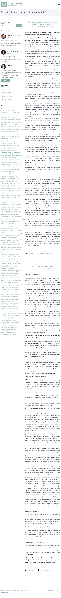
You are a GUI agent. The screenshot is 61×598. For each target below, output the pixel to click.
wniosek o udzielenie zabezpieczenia (10, 273)
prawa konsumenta (12, 181)
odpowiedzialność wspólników (8, 221)
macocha (3, 183)
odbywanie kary (14, 287)
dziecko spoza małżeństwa (14, 232)
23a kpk (14, 244)
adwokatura (11, 110)
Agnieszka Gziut (40, 268)
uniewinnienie (17, 114)
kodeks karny (4, 115)
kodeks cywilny (12, 311)
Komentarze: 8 (31, 253)
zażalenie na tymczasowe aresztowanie (11, 308)
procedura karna (12, 279)
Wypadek (3, 124)
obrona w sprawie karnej (15, 115)
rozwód (13, 122)
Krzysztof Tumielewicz (13, 35)
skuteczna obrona (14, 169)
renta (9, 306)
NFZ (16, 180)
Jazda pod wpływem (14, 298)
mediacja (19, 239)
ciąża (2, 131)
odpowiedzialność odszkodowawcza (10, 162)
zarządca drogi (10, 268)
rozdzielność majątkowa (7, 152)
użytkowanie (8, 258)
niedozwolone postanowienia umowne (10, 167)
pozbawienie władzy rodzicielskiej (12, 252)
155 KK (7, 287)
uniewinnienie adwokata (7, 135)
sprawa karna (9, 114)
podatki (3, 292)
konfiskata (15, 258)
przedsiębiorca (11, 180)
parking (19, 221)
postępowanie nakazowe (13, 310)
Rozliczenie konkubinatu (42, 266)
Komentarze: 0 (31, 570)
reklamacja (4, 237)
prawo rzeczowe (5, 272)
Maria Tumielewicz (12, 51)
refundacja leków (5, 169)
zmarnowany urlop (5, 164)
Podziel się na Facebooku (47, 253)
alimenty (18, 122)
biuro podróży (8, 155)
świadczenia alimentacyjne (8, 199)
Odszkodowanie (5, 108)
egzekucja (8, 136)
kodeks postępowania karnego (8, 148)
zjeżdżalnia (4, 306)
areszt (2, 282)
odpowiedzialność (12, 291)
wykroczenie (4, 204)
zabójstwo (15, 121)
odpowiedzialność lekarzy (7, 176)
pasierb (3, 188)
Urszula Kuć (10, 65)
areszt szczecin (9, 193)
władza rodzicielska (6, 244)
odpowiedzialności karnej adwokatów (10, 202)
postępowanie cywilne (6, 117)
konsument (17, 174)
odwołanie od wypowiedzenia (8, 239)
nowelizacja (13, 112)
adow (2, 155)
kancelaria (3, 223)
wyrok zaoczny (15, 306)
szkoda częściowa (17, 313)
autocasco (3, 310)
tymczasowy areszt (6, 270)
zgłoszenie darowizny (6, 280)
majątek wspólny (5, 296)
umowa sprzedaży (11, 223)
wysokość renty (10, 325)
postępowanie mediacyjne (12, 235)
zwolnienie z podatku (6, 285)
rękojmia (18, 204)
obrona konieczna (13, 187)
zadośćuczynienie (14, 108)
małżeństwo (9, 188)
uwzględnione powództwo (12, 292)
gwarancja (18, 199)
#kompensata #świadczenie (8, 150)
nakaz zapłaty (4, 331)
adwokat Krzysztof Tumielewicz (9, 200)
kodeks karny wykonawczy (12, 282)
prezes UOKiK (16, 147)
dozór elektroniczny (16, 270)
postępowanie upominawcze (8, 315)
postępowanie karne (15, 272)
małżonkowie (7, 122)
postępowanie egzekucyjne (11, 131)
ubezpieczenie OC (11, 305)
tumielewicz (11, 204)
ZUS (10, 331)
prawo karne (4, 110)
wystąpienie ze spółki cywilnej (8, 207)
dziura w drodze (5, 275)
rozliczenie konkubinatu (7, 284)
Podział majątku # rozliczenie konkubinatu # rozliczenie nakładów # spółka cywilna (10, 261)
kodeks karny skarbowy (13, 329)
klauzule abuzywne (13, 161)
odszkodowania (5, 112)
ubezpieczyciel (4, 187)
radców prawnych (11, 206)
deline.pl (58, 590)
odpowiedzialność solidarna (8, 254)
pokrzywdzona (14, 133)
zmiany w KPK (17, 284)
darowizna (9, 121)
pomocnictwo (4, 143)
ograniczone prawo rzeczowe (8, 265)
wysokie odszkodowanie (7, 259)
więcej (6, 80)
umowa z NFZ (11, 185)
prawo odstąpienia (10, 178)
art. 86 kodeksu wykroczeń (7, 230)
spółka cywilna (14, 197)
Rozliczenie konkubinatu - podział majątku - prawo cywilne (42, 23)
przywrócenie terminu (12, 166)
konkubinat (4, 279)
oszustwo (3, 206)
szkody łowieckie (5, 133)
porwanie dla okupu (12, 237)
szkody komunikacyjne (12, 124)
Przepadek (8, 256)
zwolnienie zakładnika (12, 242)
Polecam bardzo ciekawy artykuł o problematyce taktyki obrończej (10, 195)
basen (2, 299)
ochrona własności (9, 299)
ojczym (11, 192)
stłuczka (19, 207)
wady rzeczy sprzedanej (7, 209)
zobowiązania (11, 119)
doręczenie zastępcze (6, 147)
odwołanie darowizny (6, 240)
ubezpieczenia (4, 192)
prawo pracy (17, 228)
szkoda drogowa (16, 280)
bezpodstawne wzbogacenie (14, 294)
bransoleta (16, 277)
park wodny (4, 311)
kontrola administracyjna (13, 154)
